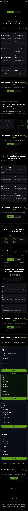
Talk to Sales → (14, 426)
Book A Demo (18, 12)
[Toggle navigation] (27, 1)
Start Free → (14, 370)
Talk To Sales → (14, 398)
